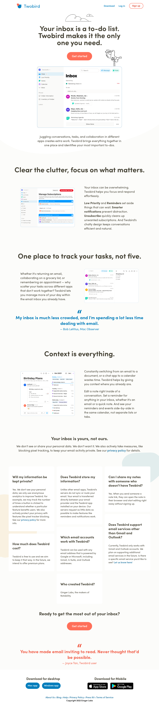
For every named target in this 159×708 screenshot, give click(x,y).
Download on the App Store (96, 686)
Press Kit (90, 697)
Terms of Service (104, 697)
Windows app (51, 685)
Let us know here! (123, 562)
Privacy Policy (77, 697)
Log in (122, 5)
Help (65, 697)
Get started (79, 56)
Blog (59, 697)
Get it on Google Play (121, 684)
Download (109, 5)
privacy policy (116, 450)
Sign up (136, 5)
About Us (50, 697)
